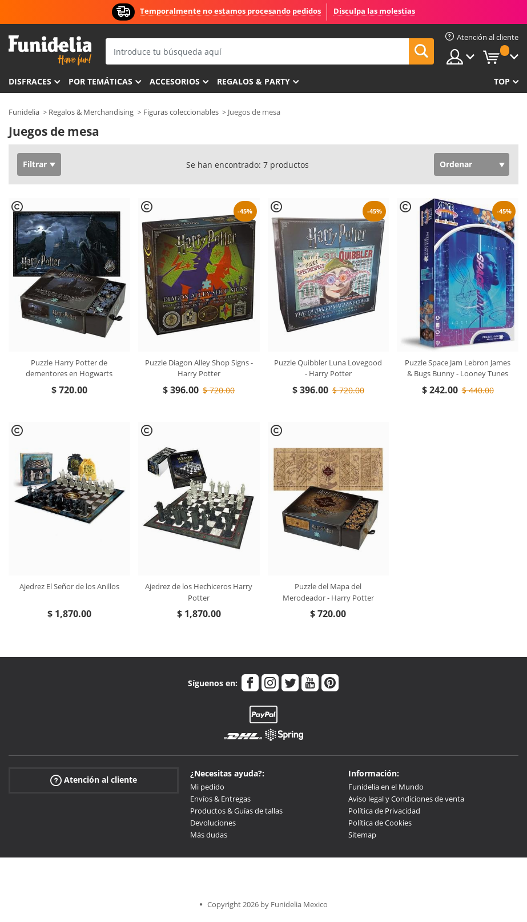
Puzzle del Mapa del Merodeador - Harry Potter (328, 592)
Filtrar (35, 164)
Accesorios (175, 81)
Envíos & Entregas (220, 799)
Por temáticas (100, 81)
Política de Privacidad (384, 811)
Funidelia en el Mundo (386, 787)
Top (502, 81)
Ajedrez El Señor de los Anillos (69, 586)
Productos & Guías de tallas (236, 811)
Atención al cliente (93, 780)
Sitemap (362, 835)
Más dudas (208, 835)
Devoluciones (213, 823)
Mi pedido (207, 787)
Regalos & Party (253, 81)
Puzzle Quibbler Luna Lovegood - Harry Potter (328, 368)
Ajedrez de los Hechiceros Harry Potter (198, 592)
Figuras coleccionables (181, 112)
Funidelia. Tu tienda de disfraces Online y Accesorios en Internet (50, 50)
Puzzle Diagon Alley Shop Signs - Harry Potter (199, 368)
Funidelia (24, 112)
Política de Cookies (380, 823)
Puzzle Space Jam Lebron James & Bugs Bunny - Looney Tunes (457, 368)
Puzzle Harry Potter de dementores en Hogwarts (69, 368)
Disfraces (30, 81)
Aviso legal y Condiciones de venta (406, 799)
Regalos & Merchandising (91, 112)
